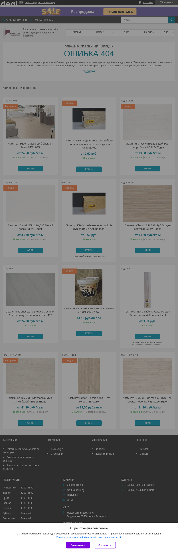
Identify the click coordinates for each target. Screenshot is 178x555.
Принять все (78, 545)
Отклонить (104, 545)
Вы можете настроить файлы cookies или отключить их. (87, 537)
